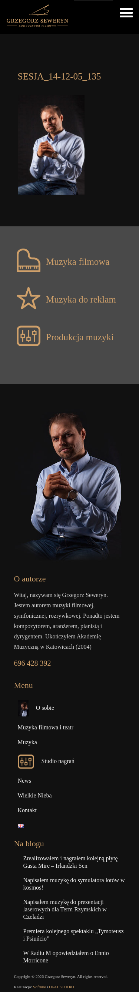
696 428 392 (32, 663)
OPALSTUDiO (61, 987)
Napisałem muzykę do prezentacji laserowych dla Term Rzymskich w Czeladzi (65, 909)
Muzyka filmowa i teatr (46, 727)
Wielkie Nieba (35, 795)
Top (132, 985)
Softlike (39, 987)
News (24, 780)
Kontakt (27, 810)
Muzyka (27, 742)
